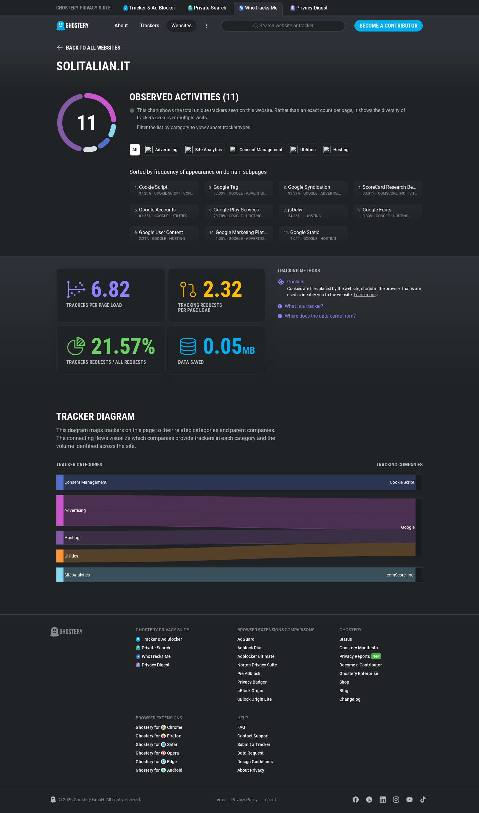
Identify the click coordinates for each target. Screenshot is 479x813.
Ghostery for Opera (157, 753)
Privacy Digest (308, 8)
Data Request (250, 753)
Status (345, 639)
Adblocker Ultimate (256, 656)
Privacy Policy (244, 799)
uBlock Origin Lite (254, 699)
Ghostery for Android (159, 770)
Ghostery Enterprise (358, 673)
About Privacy (250, 770)
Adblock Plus (249, 647)
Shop (344, 682)
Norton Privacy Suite (257, 664)
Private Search (207, 8)
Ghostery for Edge (156, 761)
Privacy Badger (252, 682)
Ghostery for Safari (157, 744)
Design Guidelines (255, 761)
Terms (220, 799)
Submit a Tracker (253, 744)
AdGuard (245, 639)
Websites (181, 25)
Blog (343, 690)
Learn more (366, 294)
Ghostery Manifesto (358, 647)
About (121, 25)
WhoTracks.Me (258, 8)
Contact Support (253, 735)
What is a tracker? (300, 306)
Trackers (149, 25)
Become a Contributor (389, 25)
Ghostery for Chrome (159, 727)
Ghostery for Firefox (158, 735)
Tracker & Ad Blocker (149, 8)
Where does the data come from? (316, 316)
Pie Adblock (248, 673)
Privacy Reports (360, 656)
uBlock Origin (250, 690)
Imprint (269, 799)
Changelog (349, 699)
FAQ (241, 727)
